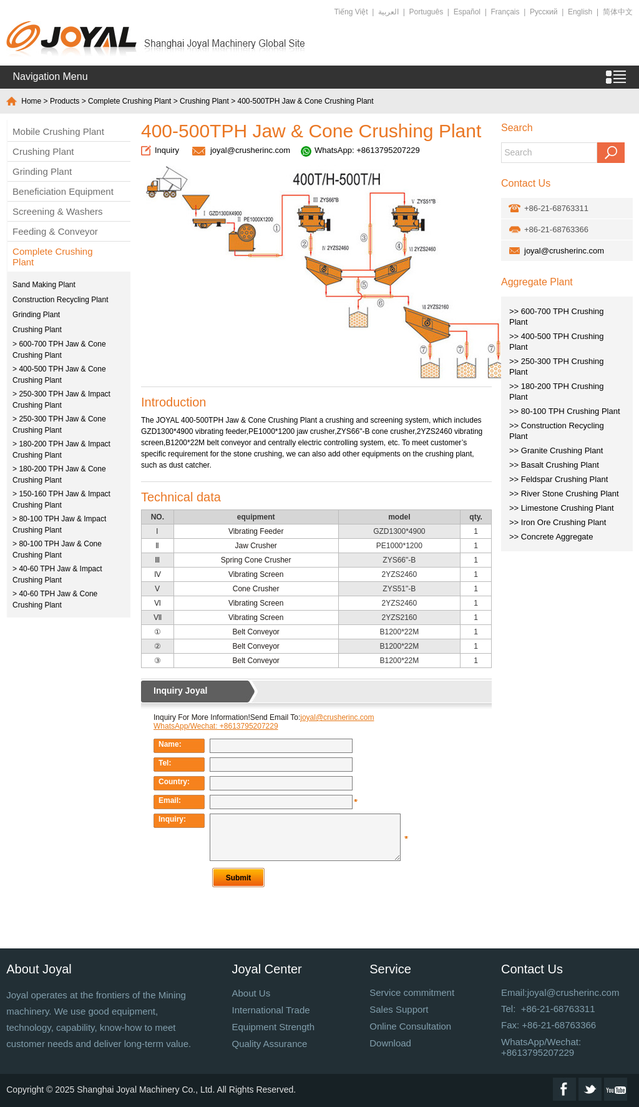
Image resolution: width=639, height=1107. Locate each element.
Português (426, 11)
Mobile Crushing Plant (58, 131)
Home (31, 101)
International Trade (271, 1010)
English (580, 11)
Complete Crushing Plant (129, 101)
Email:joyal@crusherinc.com (560, 992)
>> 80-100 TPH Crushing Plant (564, 411)
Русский (544, 11)
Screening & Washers (57, 211)
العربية (388, 11)
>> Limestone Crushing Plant (561, 508)
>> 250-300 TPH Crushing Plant (556, 366)
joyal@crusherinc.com (250, 150)
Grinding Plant (42, 171)
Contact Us (532, 969)
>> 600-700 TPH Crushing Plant (556, 317)
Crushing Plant (204, 101)
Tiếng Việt (351, 11)
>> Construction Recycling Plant (556, 431)
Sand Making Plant (44, 284)
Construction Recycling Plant (60, 299)
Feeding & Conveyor (55, 231)
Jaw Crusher (255, 545)
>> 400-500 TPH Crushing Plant (556, 342)
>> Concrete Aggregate (551, 536)
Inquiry (167, 150)
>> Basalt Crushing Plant (554, 465)
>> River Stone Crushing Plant (564, 493)
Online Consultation (410, 1026)
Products (64, 101)
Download (390, 1043)
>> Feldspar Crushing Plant (558, 479)
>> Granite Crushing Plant (556, 450)
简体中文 (618, 11)
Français (504, 11)
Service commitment (411, 992)
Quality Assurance (269, 1043)
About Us (251, 993)
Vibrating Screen (256, 574)
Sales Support (398, 1009)
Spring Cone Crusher (256, 560)
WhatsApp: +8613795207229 (367, 150)
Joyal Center (266, 969)
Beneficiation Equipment (63, 191)
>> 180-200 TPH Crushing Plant (556, 391)
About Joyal (39, 969)
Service (390, 969)
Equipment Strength (273, 1026)
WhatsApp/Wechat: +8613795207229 (541, 1047)
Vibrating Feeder (256, 531)
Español (467, 11)
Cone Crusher (256, 588)
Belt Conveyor (255, 631)
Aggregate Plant (537, 282)
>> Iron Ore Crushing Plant (557, 522)
